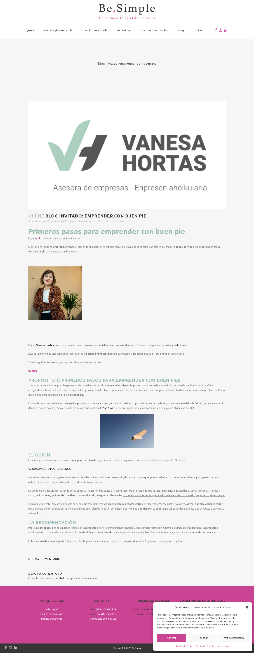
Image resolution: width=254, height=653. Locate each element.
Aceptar (171, 637)
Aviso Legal (223, 646)
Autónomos (39, 221)
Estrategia (71, 221)
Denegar (202, 637)
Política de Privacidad (206, 646)
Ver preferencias (234, 637)
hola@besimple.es (107, 614)
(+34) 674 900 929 (106, 609)
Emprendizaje (55, 221)
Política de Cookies (185, 646)
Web (168, 345)
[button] (247, 607)
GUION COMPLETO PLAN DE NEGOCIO (49, 468)
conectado (59, 578)
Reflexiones (86, 221)
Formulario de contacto (103, 618)
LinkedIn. (182, 345)
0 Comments (104, 221)
